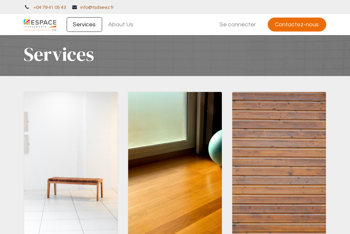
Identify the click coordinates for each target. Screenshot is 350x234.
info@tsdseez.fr (97, 7)
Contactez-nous (297, 24)
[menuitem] (84, 24)
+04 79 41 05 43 (50, 7)
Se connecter (238, 24)
